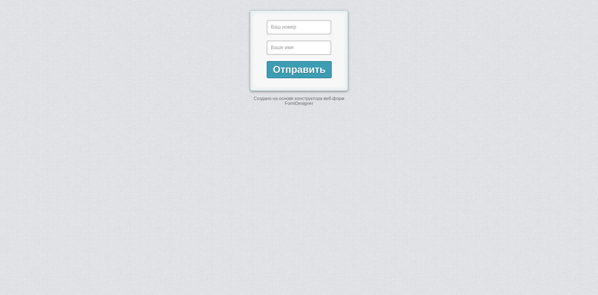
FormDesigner (299, 103)
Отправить (299, 69)
